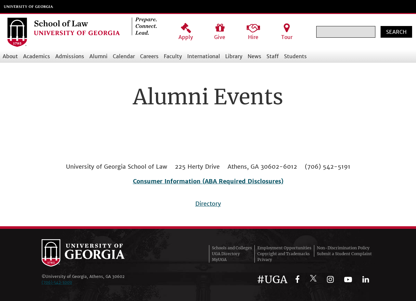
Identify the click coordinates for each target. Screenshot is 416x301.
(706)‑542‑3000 (57, 282)
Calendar (124, 56)
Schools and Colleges (232, 247)
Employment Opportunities (284, 247)
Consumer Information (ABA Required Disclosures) (208, 181)
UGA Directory (226, 253)
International (203, 56)
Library (233, 56)
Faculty (173, 56)
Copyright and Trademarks (283, 253)
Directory (208, 203)
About (10, 56)
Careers (149, 56)
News (254, 56)
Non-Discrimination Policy (343, 247)
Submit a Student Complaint (344, 253)
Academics (36, 56)
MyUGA (219, 259)
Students (295, 56)
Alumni (98, 56)
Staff (272, 56)
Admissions (69, 56)
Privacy (264, 259)
